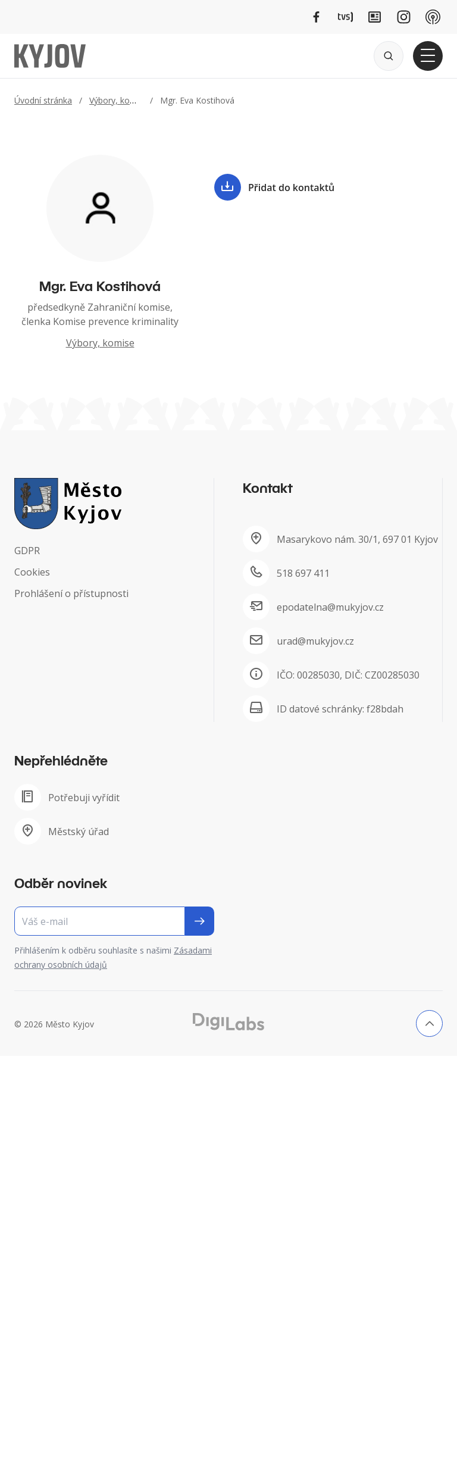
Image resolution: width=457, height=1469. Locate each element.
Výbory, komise (118, 100)
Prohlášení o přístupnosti (71, 593)
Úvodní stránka (43, 100)
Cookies (32, 572)
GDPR (27, 550)
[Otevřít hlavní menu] (428, 56)
